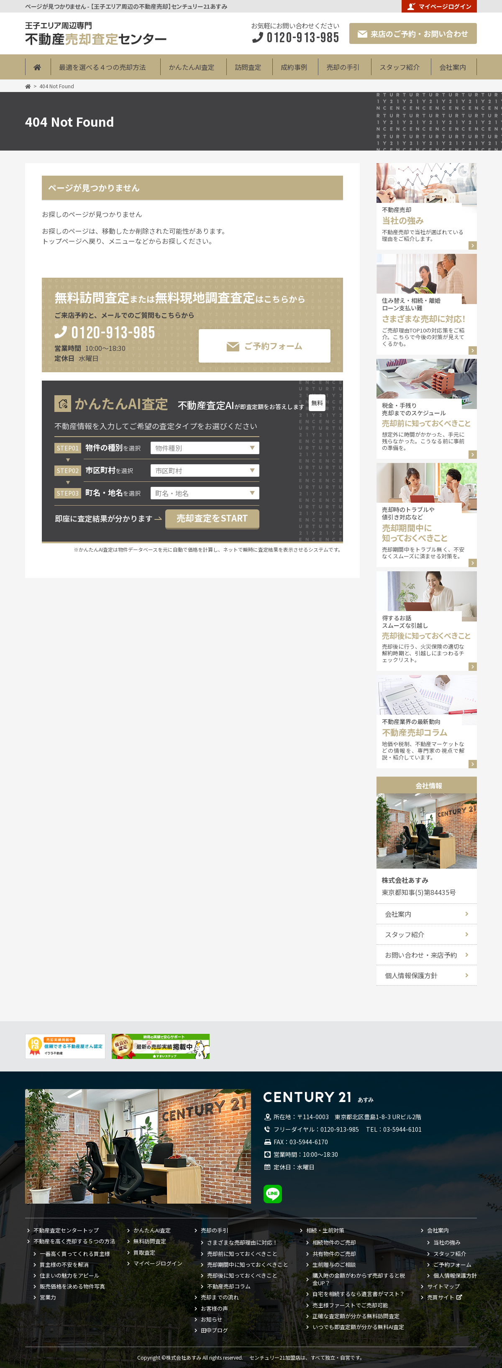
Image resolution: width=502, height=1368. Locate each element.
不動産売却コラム (229, 1286)
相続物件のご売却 (334, 1242)
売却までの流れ (220, 1297)
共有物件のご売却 (334, 1254)
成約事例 (294, 67)
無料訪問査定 (149, 1241)
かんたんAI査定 (192, 67)
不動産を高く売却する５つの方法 (74, 1241)
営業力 (48, 1297)
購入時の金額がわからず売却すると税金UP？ (358, 1279)
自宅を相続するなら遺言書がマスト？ (358, 1294)
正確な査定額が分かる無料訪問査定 (356, 1316)
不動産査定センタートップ (66, 1230)
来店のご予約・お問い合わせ (413, 33)
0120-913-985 (114, 334)
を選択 (113, 448)
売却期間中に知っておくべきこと (247, 1264)
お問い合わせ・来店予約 (421, 955)
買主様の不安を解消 (64, 1264)
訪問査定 (248, 67)
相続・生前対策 (325, 1230)
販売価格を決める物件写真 (72, 1286)
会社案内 (452, 67)
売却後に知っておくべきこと (242, 1275)
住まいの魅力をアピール (70, 1275)
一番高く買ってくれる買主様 (75, 1254)
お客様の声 (214, 1308)
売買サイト (440, 1297)
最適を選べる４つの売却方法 (102, 67)
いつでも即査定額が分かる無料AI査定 (358, 1327)
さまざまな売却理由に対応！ (242, 1242)
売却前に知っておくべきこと (242, 1254)
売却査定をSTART (212, 517)
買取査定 (144, 1252)
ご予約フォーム (264, 346)
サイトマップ (443, 1286)
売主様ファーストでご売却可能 (350, 1305)
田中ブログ (214, 1330)
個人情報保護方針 (411, 975)
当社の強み (447, 1242)
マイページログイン (439, 6)
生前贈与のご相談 (334, 1264)
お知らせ (212, 1319)
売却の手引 (343, 67)
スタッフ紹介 (399, 67)
